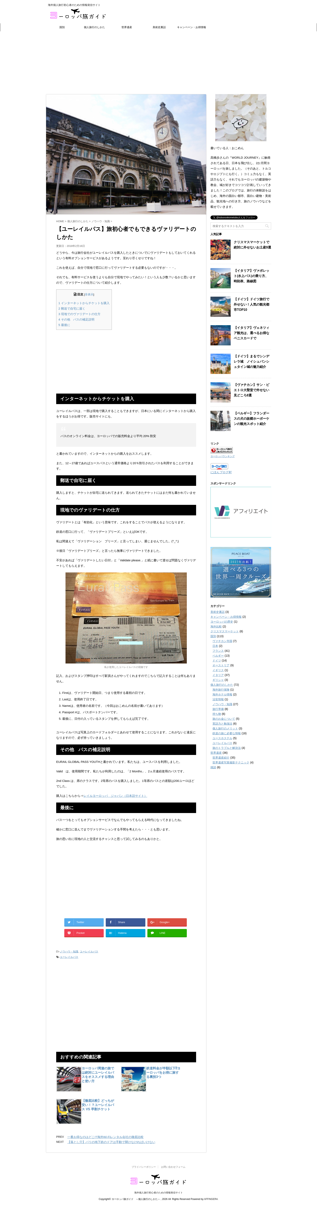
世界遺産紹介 (220, 757)
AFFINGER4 (211, 1199)
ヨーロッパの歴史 (221, 621)
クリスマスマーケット (224, 631)
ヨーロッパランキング (222, 456)
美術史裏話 (159, 27)
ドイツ (216, 660)
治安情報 (218, 699)
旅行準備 (218, 709)
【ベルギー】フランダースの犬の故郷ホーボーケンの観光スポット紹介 (251, 419)
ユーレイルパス (89, 951)
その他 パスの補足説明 (76, 319)
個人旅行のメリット (225, 728)
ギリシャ (218, 680)
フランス (218, 650)
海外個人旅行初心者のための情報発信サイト (158, 1192)
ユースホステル (222, 738)
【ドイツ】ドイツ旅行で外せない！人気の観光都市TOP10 (251, 304)
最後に (64, 325)
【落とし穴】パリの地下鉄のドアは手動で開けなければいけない (111, 1142)
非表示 (89, 294)
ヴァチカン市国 (222, 641)
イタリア (218, 675)
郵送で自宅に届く (71, 308)
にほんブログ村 (221, 472)
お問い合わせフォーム (173, 1167)
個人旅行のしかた (94, 27)
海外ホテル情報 (222, 694)
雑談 (213, 767)
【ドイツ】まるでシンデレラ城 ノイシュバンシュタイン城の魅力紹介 (251, 361)
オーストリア (220, 665)
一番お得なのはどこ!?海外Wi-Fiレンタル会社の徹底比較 (105, 1137)
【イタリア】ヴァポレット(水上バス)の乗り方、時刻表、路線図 (251, 276)
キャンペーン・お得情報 (191, 27)
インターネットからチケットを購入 (84, 303)
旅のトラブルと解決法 (226, 747)
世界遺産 (127, 27)
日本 (215, 646)
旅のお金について (223, 718)
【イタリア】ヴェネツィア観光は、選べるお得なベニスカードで (251, 333)
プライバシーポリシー (144, 1167)
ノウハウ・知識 (69, 951)
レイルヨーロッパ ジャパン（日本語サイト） (115, 795)
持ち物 (216, 713)
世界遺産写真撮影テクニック (230, 762)
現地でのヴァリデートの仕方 (79, 314)
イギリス (218, 670)
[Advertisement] (158, 61)
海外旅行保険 (220, 689)
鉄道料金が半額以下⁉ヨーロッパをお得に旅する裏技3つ (163, 1073)
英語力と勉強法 (222, 723)
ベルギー (218, 655)
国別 (62, 27)
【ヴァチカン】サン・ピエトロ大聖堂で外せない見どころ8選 (251, 390)
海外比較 (216, 626)
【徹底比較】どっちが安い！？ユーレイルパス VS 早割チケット (98, 1105)
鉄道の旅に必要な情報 (226, 733)
